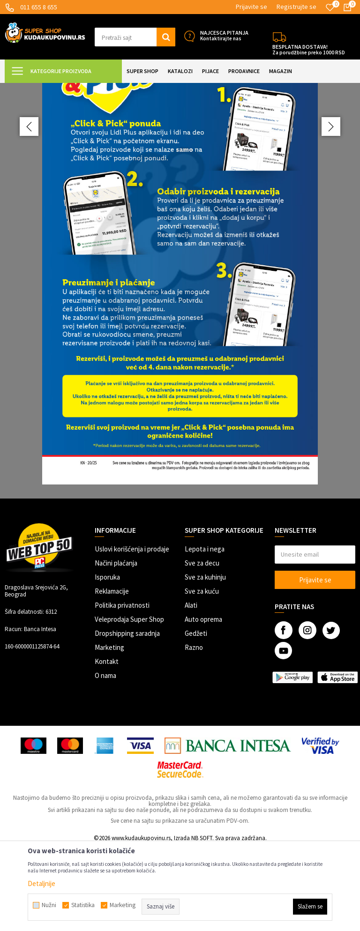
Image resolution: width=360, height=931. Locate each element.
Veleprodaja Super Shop (129, 702)
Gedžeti (196, 716)
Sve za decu (202, 645)
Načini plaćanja (116, 645)
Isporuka (107, 659)
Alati (191, 688)
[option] (180, 332)
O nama (105, 758)
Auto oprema (203, 702)
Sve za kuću (202, 674)
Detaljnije (41, 883)
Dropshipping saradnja (127, 716)
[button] (135, 37)
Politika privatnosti (122, 688)
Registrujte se (296, 6)
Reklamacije (112, 674)
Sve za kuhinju (205, 659)
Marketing (109, 730)
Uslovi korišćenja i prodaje (132, 631)
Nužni (49, 905)
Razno (194, 730)
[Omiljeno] (330, 7)
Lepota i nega (205, 631)
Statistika (83, 905)
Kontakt (107, 744)
